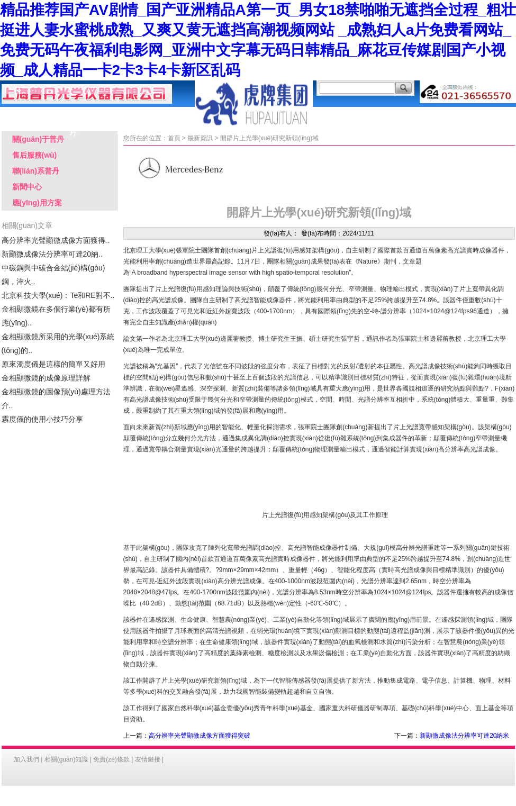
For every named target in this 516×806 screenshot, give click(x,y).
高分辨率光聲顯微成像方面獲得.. (56, 240)
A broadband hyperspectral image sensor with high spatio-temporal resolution (240, 272)
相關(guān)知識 (66, 759)
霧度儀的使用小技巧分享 (42, 419)
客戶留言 (438, 115)
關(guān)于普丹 (72, 116)
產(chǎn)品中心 (120, 116)
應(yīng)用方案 (168, 116)
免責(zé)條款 (111, 759)
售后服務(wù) (343, 115)
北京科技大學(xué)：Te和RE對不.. (58, 295)
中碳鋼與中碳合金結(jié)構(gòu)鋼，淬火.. (53, 275)
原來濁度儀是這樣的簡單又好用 (53, 364)
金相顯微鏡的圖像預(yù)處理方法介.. (56, 398)
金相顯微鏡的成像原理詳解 (46, 378)
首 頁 (25, 115)
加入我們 (26, 759)
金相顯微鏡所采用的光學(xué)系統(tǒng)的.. (58, 343)
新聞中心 (27, 187)
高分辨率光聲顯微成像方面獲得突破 (199, 735)
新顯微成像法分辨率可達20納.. (52, 254)
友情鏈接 (147, 759)
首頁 (174, 138)
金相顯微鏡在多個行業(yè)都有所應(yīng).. (56, 316)
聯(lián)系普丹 (486, 115)
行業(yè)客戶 (390, 115)
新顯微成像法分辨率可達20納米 (464, 735)
